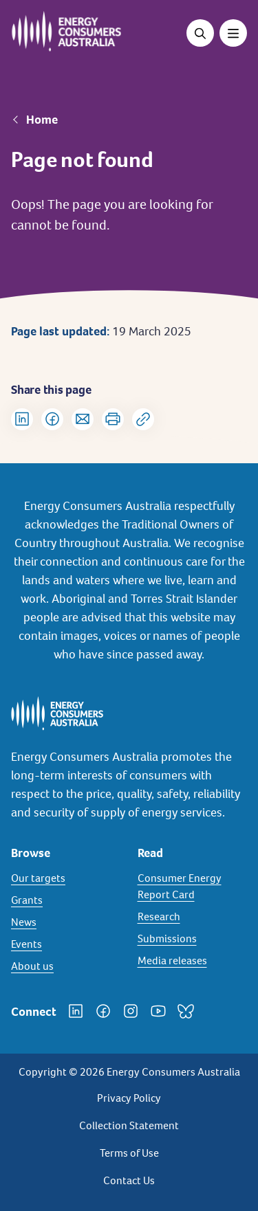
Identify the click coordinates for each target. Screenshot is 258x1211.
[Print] (113, 419)
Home (42, 119)
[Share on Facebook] (52, 419)
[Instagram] (130, 1011)
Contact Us (129, 1180)
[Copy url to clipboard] (143, 419)
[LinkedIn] (75, 1011)
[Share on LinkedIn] (22, 419)
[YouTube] (158, 1011)
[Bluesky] (186, 1011)
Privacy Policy (129, 1098)
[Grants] (66, 900)
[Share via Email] (83, 419)
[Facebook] (103, 1011)
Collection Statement (129, 1125)
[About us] (66, 966)
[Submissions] (193, 939)
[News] (66, 922)
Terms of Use (129, 1153)
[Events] (66, 944)
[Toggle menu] (233, 33)
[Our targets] (66, 878)
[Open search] (200, 33)
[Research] (193, 917)
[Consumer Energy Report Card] (193, 886)
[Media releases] (193, 961)
